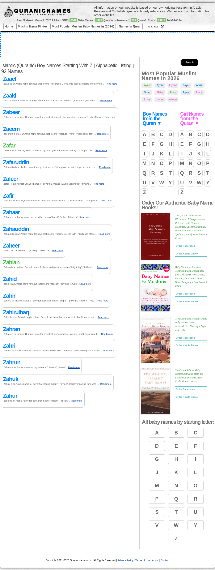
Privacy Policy (125, 560)
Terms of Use (142, 560)
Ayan (147, 85)
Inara (199, 92)
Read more (111, 83)
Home (9, 26)
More (156, 26)
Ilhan (173, 92)
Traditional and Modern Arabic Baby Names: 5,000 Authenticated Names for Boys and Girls (191, 324)
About (155, 560)
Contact (165, 560)
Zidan (147, 92)
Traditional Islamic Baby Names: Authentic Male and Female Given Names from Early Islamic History (189, 376)
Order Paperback (185, 246)
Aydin (160, 85)
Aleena (173, 99)
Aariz (199, 85)
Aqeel (186, 92)
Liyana (173, 85)
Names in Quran (130, 26)
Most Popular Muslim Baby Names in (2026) (83, 26)
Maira (160, 92)
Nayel (186, 85)
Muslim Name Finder (32, 26)
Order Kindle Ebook (187, 253)
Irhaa (147, 99)
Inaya (160, 99)
